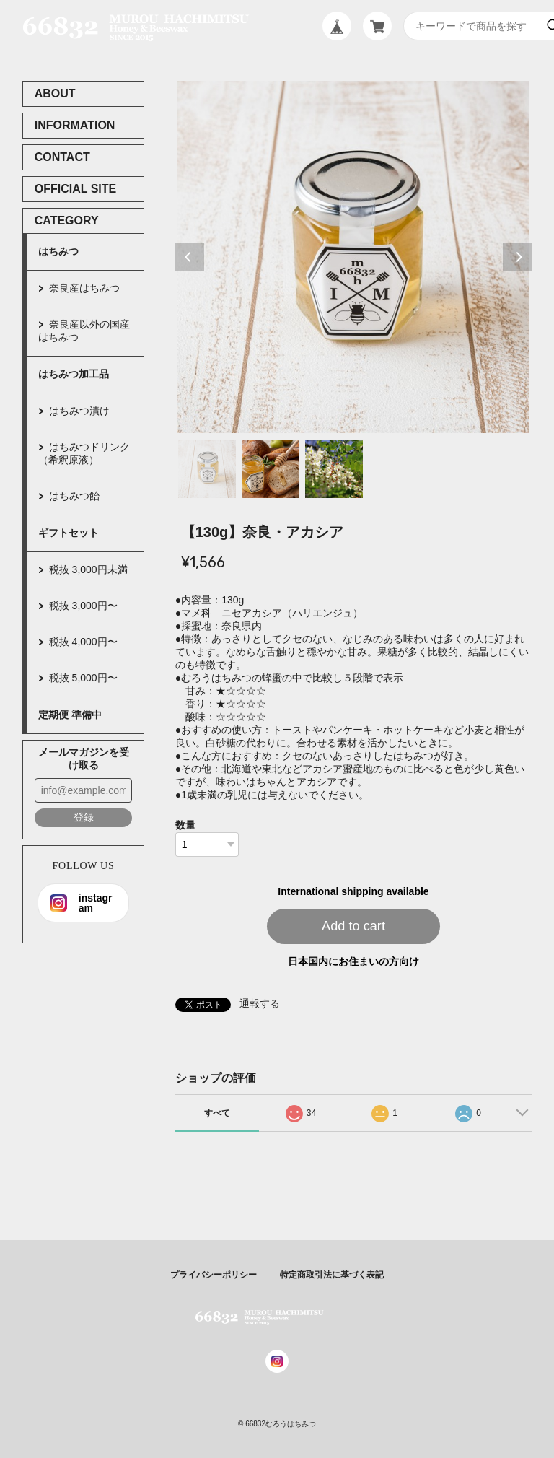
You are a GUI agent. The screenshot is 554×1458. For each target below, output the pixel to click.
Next (517, 257)
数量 (185, 825)
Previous (189, 257)
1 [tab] (207, 469)
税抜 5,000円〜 (83, 678)
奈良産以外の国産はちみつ (84, 330)
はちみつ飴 (74, 496)
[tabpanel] (353, 257)
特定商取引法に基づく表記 (332, 1275)
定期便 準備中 (70, 714)
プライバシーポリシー (213, 1275)
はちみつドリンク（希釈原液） (84, 453)
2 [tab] (270, 469)
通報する (259, 1003)
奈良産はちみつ (84, 288)
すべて (217, 1113)
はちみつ (58, 251)
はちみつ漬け (79, 410)
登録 (84, 817)
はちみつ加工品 (73, 374)
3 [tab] (334, 469)
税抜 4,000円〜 (83, 641)
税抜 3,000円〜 (83, 605)
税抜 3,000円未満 (88, 569)
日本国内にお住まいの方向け (353, 961)
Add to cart (353, 926)
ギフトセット (68, 532)
